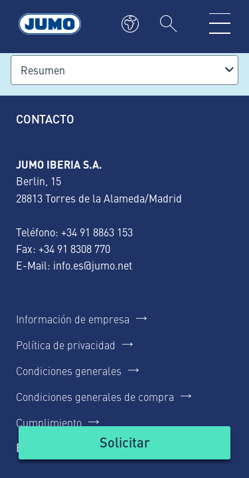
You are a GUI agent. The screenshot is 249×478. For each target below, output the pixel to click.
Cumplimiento (49, 422)
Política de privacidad (66, 344)
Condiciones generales (69, 370)
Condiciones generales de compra (95, 396)
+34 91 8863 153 (97, 231)
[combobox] (124, 70)
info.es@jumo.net (92, 265)
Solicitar (125, 441)
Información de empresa (72, 318)
